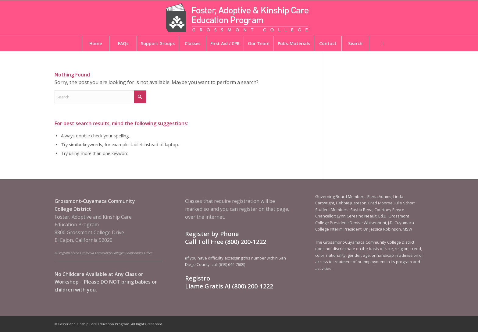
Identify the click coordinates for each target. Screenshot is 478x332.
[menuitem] (95, 43)
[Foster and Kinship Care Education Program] (239, 18)
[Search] (100, 96)
